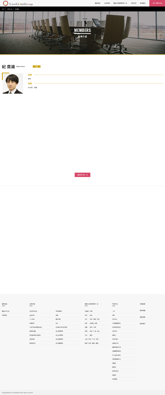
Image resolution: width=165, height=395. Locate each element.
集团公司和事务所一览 (120, 3)
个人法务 (32, 319)
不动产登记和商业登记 (36, 327)
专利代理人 (115, 339)
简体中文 (158, 3)
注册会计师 (115, 343)
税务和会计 (33, 343)
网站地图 (142, 310)
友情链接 (142, 304)
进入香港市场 (59, 331)
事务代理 (58, 319)
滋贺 (91, 327)
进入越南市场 (59, 339)
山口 (98, 331)
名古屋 (91, 323)
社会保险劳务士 (116, 327)
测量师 (114, 363)
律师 (113, 315)
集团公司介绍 (5, 311)
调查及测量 (33, 331)
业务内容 (107, 3)
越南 (93, 343)
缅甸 (97, 343)
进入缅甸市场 (59, 343)
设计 (57, 323)
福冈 (91, 335)
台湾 (89, 343)
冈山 (91, 331)
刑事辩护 (32, 323)
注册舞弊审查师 (116, 351)
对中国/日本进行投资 (61, 327)
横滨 (94, 319)
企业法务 (32, 315)
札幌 (91, 311)
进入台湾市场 (59, 335)
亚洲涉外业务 (33, 311)
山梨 (96, 323)
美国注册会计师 (116, 347)
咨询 (57, 315)
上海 (86, 339)
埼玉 (98, 319)
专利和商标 (59, 311)
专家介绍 (133, 3)
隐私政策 (142, 317)
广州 (93, 339)
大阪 (94, 327)
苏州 (89, 339)
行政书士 (114, 331)
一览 (113, 311)
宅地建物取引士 (116, 359)
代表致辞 (4, 315)
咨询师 (114, 375)
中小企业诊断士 (116, 355)
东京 (91, 319)
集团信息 (97, 3)
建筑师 (114, 367)
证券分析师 (115, 371)
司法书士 (114, 319)
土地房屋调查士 (116, 323)
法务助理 (114, 379)
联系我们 (143, 3)
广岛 (94, 331)
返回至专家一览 (82, 175)
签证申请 (32, 339)
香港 (86, 343)
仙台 (91, 315)
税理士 (114, 335)
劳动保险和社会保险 (35, 335)
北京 (97, 339)
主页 (3, 9)
